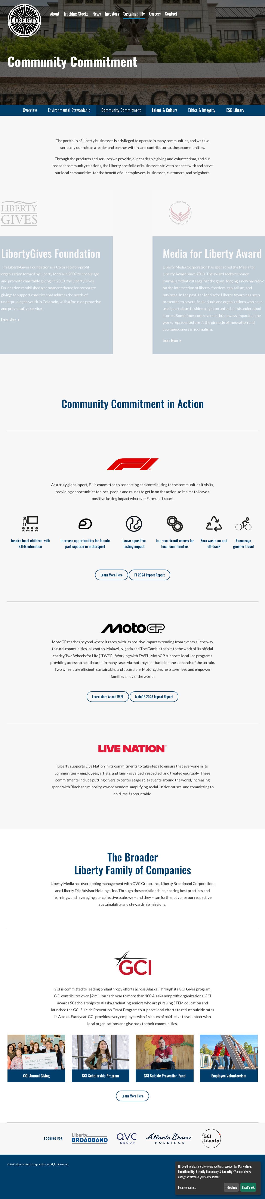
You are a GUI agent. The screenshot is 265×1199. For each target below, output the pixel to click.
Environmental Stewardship (69, 110)
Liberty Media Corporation (31, 1164)
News (97, 13)
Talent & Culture (164, 110)
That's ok (248, 1187)
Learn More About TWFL (107, 703)
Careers (155, 13)
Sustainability (134, 13)
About (54, 13)
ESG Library (235, 110)
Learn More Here (112, 581)
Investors (112, 13)
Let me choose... (187, 1187)
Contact (171, 13)
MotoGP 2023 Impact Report (154, 703)
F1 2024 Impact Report (149, 581)
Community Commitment (121, 110)
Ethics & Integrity (201, 110)
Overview (30, 110)
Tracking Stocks (76, 13)
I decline (231, 1187)
